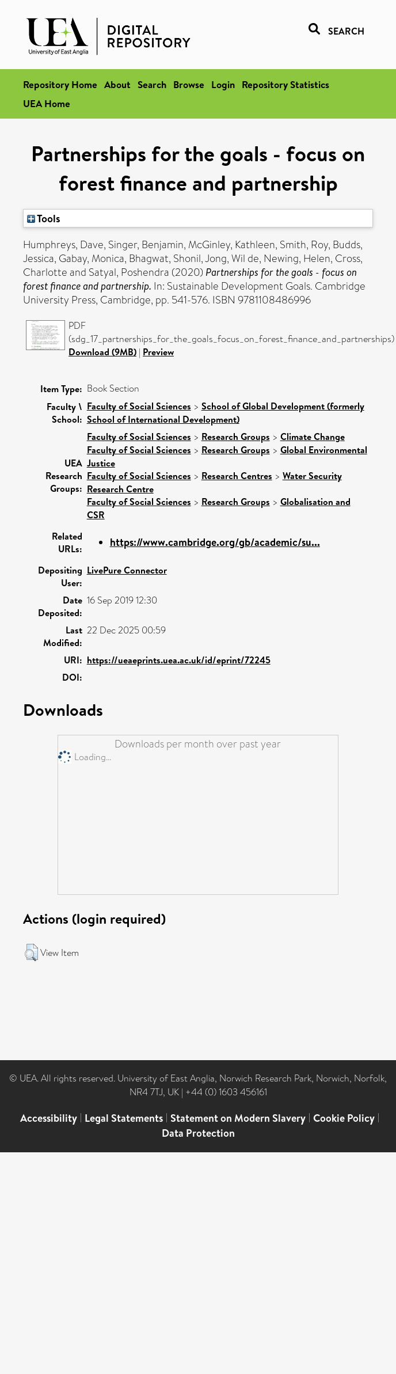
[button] (31, 952)
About (117, 84)
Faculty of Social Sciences (139, 406)
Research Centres (236, 475)
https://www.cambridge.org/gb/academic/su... (215, 542)
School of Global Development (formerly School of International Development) (225, 413)
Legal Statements (124, 1118)
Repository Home (60, 84)
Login (223, 84)
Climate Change (312, 436)
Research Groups (235, 436)
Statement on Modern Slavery (238, 1118)
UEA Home (46, 103)
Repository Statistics (285, 84)
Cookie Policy (344, 1118)
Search (152, 84)
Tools (43, 218)
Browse (188, 84)
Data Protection (198, 1133)
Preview (158, 352)
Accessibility (48, 1118)
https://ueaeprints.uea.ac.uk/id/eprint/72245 (179, 660)
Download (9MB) (102, 352)
